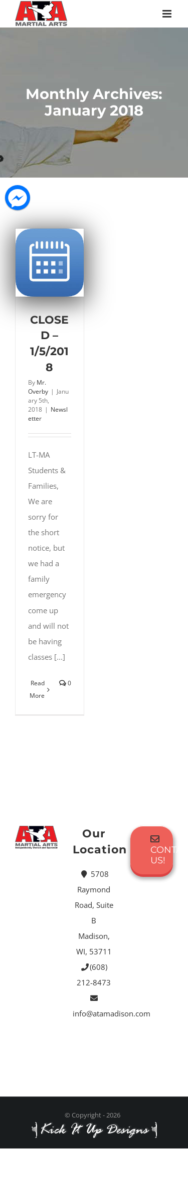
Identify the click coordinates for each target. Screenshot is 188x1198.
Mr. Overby (38, 387)
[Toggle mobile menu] (167, 14)
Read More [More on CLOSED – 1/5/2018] (37, 689)
